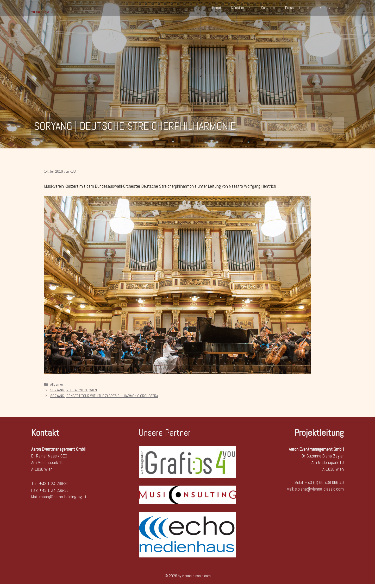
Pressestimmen (297, 7)
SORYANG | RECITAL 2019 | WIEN (73, 390)
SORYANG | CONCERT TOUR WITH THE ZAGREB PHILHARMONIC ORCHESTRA (104, 395)
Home (216, 7)
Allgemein (57, 384)
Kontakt (332, 8)
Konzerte (268, 7)
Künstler (243, 8)
